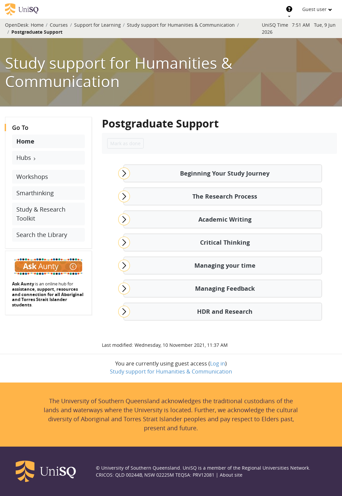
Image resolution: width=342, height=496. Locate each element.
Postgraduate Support (36, 32)
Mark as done (125, 143)
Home (37, 25)
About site (231, 475)
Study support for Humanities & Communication (181, 25)
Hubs (24, 158)
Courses (59, 25)
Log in (217, 363)
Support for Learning (97, 25)
